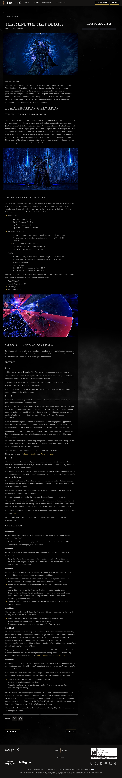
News (36, 2)
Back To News (11, 16)
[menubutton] (61, 757)
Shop (114, 3)
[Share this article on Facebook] (20, 718)
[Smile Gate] (24, 763)
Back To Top (61, 750)
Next (71, 731)
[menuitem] (28, 3)
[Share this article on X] (14, 718)
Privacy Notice (38, 769)
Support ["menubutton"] (61, 2)
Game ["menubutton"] (28, 2)
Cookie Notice (51, 769)
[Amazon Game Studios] (10, 763)
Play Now (102, 3)
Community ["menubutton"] (47, 2)
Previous (12, 731)
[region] (99, 79)
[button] (40, 54)
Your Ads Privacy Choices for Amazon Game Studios (76, 769)
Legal (29, 769)
